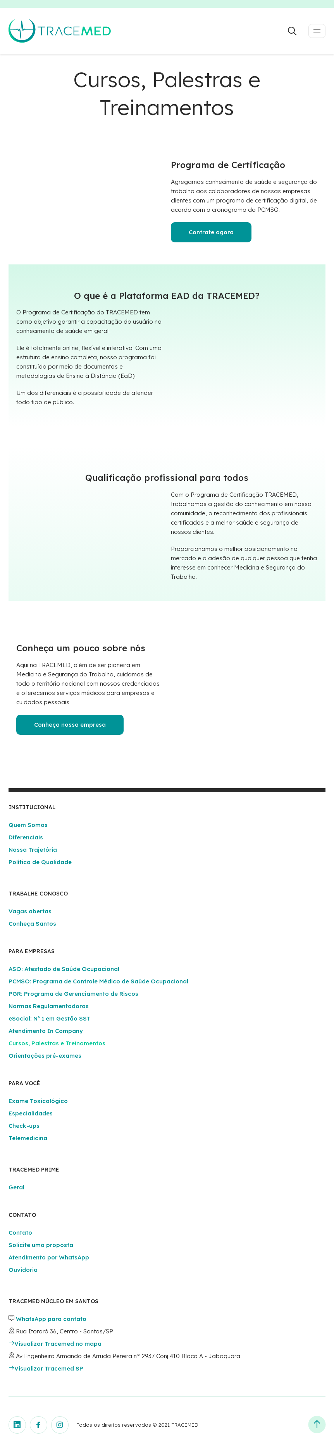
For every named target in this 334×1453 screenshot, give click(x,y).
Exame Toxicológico (38, 1101)
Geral (16, 1187)
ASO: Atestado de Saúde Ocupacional (64, 969)
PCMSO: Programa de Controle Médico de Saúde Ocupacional (98, 981)
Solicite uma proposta (41, 1245)
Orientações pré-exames (45, 1055)
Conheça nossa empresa (70, 724)
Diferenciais (26, 837)
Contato (20, 1232)
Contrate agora (211, 232)
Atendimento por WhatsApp (49, 1257)
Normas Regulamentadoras (49, 1006)
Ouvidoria (23, 1269)
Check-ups (24, 1125)
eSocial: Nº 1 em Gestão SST (50, 1018)
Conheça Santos (32, 923)
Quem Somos (28, 825)
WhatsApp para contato (51, 1319)
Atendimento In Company (46, 1030)
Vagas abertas (30, 911)
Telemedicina (28, 1138)
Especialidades (31, 1113)
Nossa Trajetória (33, 849)
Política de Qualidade (40, 862)
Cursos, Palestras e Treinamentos (57, 1043)
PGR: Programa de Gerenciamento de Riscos (73, 993)
